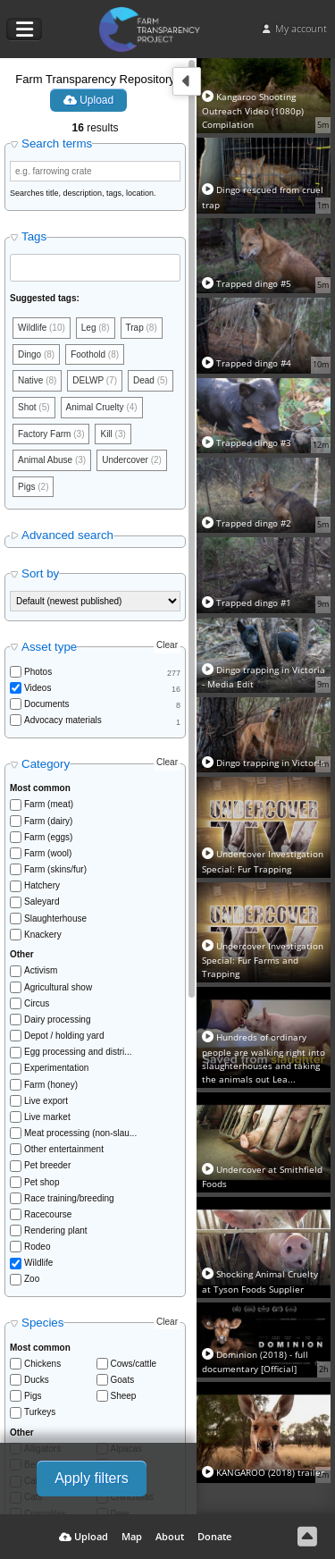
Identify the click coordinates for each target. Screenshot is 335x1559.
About (169, 1536)
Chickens (42, 1364)
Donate (214, 1536)
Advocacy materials (63, 720)
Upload (88, 100)
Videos (37, 688)
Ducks (36, 1380)
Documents (47, 704)
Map (131, 1536)
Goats (123, 1380)
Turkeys (39, 1412)
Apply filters (91, 1478)
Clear (167, 645)
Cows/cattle (134, 1364)
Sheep (124, 1396)
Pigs (32, 1396)
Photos (38, 672)
